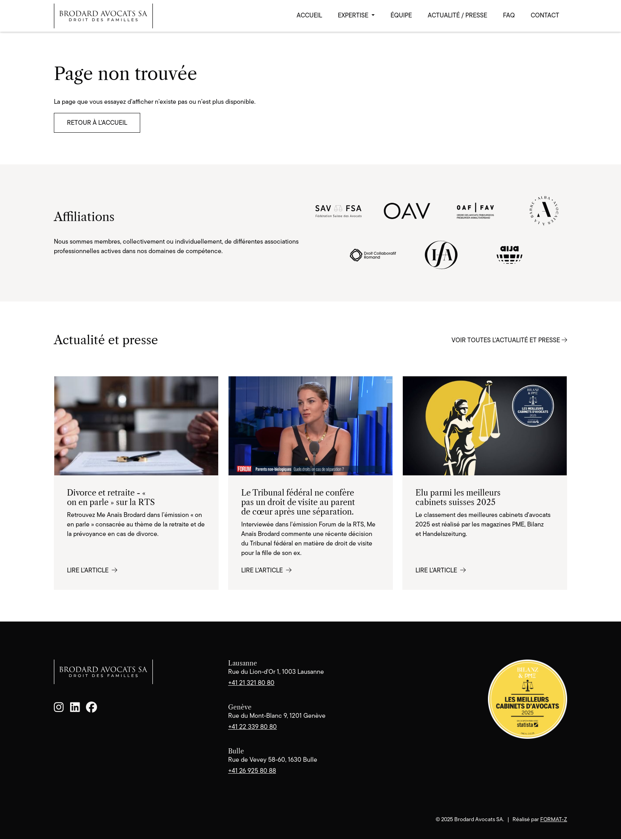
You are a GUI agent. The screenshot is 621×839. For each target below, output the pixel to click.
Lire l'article (92, 570)
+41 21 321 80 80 (251, 682)
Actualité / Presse (457, 15)
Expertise (354, 15)
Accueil (309, 15)
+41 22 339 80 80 (252, 726)
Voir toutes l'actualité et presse (509, 340)
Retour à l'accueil (97, 122)
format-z (553, 819)
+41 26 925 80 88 (252, 770)
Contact (545, 15)
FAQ (509, 15)
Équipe (401, 15)
